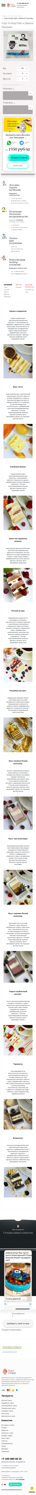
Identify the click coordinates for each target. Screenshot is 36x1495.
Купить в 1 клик (17, 165)
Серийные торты (7, 1411)
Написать (15, 1484)
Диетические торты (8, 1416)
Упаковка (9, 102)
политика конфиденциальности (11, 1489)
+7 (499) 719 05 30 (19, 271)
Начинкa (8, 88)
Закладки (4, 1449)
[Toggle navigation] (3, 5)
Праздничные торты (8, 1408)
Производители (6, 1443)
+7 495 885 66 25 (23, 3)
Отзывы (4, 1428)
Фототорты (5, 1413)
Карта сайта (5, 1438)
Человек (7, 73)
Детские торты (16, 16)
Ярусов (6, 78)
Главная (4, 16)
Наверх (32, 1490)
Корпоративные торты (9, 1406)
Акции (3, 1446)
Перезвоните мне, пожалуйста (22, 6)
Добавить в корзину (18, 158)
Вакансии (4, 1430)
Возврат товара (6, 1436)
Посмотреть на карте (8, 1467)
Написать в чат (12, 143)
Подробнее (11, 128)
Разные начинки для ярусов (11, 85)
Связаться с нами (7, 1433)
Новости (4, 1441)
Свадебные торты (7, 1403)
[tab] (8, 292)
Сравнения (5, 1451)
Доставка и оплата (7, 1425)
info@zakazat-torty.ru (21, 273)
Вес (4, 68)
